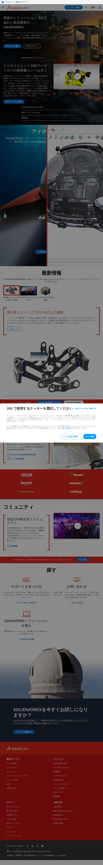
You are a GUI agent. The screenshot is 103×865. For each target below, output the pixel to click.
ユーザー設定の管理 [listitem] (70, 436)
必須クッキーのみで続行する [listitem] (85, 408)
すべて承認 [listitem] (90, 436)
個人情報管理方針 (68, 428)
